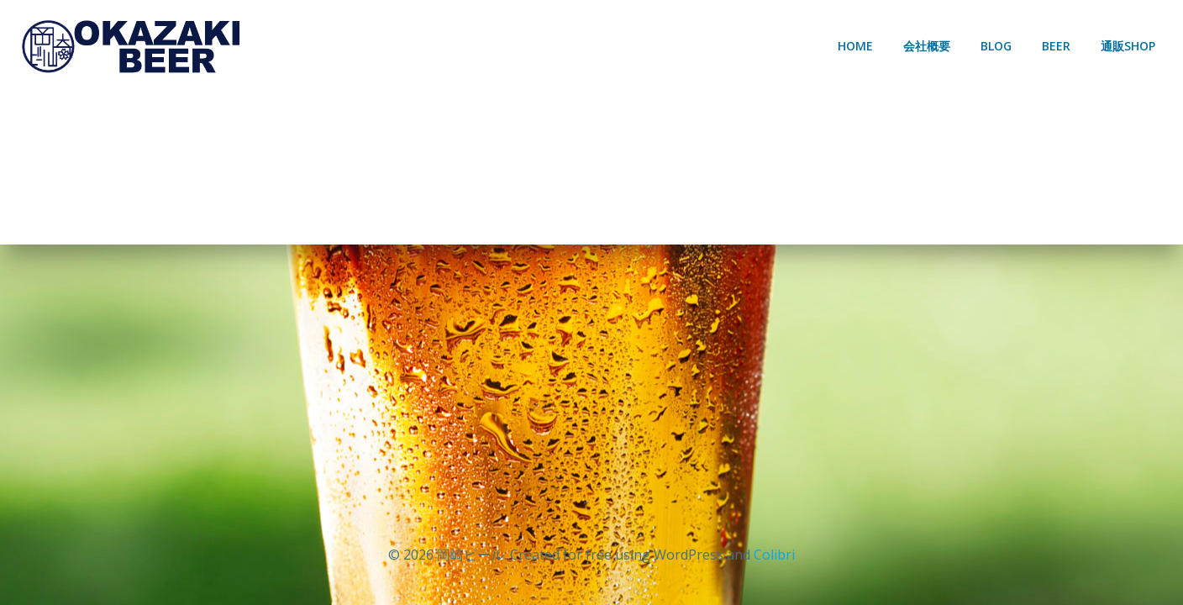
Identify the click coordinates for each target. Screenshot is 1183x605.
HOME (855, 46)
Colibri (774, 554)
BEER (1056, 46)
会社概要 (926, 46)
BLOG (996, 46)
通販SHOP (1128, 46)
